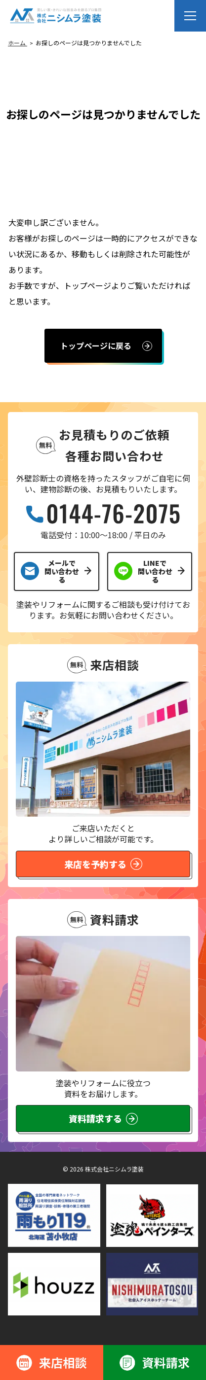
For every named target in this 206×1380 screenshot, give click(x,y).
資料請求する (103, 1118)
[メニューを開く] (190, 16)
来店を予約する (103, 864)
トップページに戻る (95, 345)
